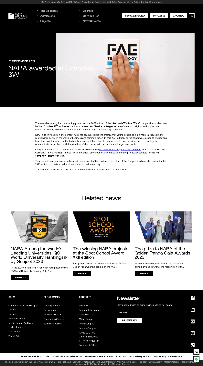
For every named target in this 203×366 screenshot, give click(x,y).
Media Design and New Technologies (20, 325)
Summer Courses (53, 323)
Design (12, 314)
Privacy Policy (142, 356)
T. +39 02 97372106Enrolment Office (89, 343)
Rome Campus (86, 323)
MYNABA (84, 305)
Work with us (86, 314)
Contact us (159, 16)
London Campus (87, 328)
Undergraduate (52, 305)
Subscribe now (129, 320)
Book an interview (135, 16)
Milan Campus (86, 319)
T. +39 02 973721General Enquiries (88, 334)
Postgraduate (51, 310)
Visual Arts (14, 336)
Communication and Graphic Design (23, 307)
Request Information (90, 310)
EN (192, 16)
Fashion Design (16, 318)
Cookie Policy (159, 356)
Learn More (20, 277)
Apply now (178, 16)
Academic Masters (53, 314)
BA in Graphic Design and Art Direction (120, 149)
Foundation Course (54, 319)
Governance (176, 356)
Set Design (14, 331)
